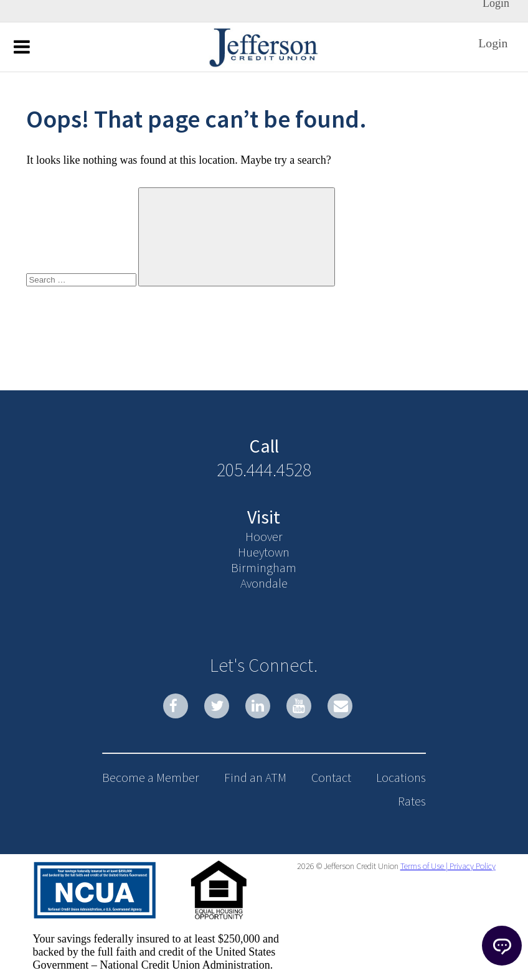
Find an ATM (255, 777)
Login (492, 43)
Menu (22, 46)
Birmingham (263, 567)
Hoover (264, 536)
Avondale (264, 583)
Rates (412, 801)
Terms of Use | (424, 866)
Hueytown (264, 552)
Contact (331, 777)
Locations (401, 777)
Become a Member (150, 777)
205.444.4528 (264, 469)
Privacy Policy (472, 866)
